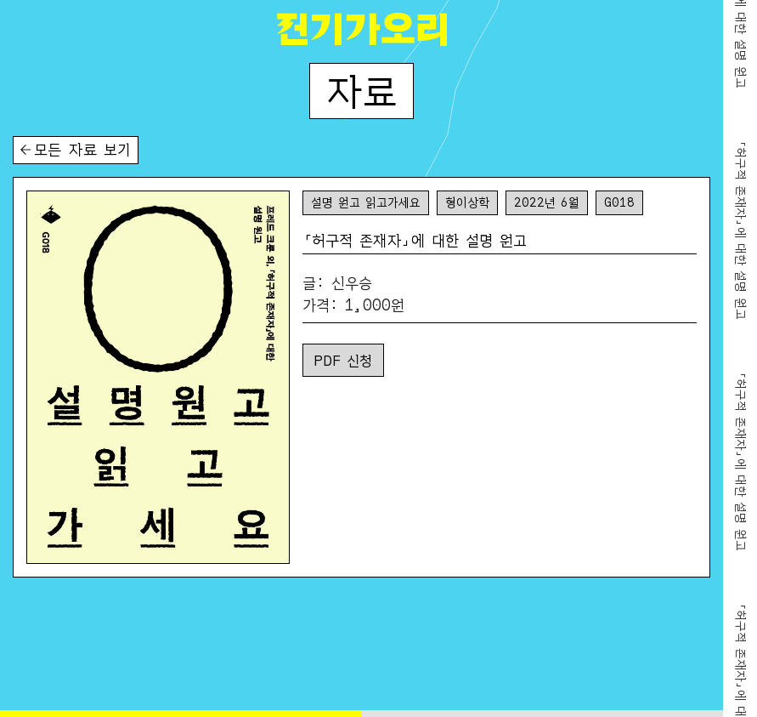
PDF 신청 (343, 359)
